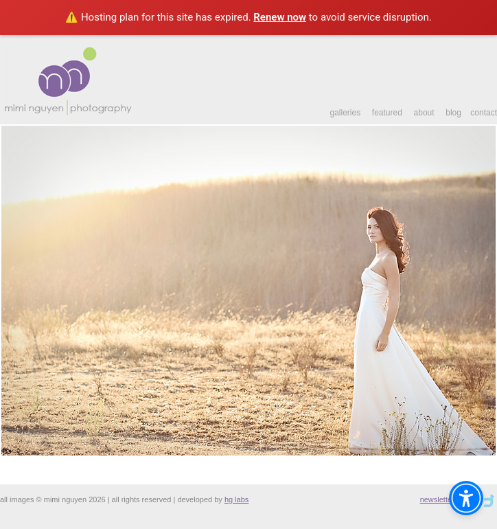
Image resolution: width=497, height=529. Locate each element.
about (424, 112)
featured (387, 112)
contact (483, 112)
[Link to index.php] (66, 114)
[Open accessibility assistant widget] (466, 498)
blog (453, 112)
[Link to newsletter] (488, 499)
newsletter (437, 499)
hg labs (236, 499)
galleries (345, 112)
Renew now (279, 17)
